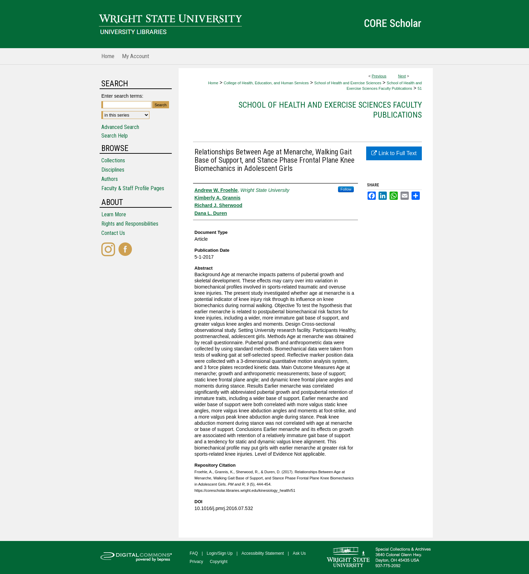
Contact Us (113, 233)
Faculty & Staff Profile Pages (132, 188)
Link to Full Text (393, 153)
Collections (113, 160)
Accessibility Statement (262, 553)
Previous (379, 76)
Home (213, 83)
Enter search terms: (122, 96)
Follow (345, 189)
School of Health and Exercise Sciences (347, 83)
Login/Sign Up (220, 553)
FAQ (194, 553)
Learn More (113, 214)
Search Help (114, 135)
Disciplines (112, 169)
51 (420, 88)
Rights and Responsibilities (129, 223)
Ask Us (299, 553)
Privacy (196, 561)
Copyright (218, 561)
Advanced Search (120, 127)
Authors (109, 179)
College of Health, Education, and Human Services (266, 83)
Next (402, 76)
